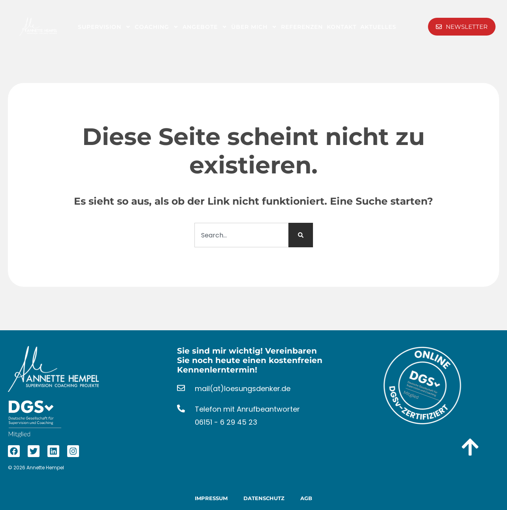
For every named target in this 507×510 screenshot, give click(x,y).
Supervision (104, 27)
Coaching (157, 27)
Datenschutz (264, 498)
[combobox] (241, 235)
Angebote (205, 27)
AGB (306, 498)
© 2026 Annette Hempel (36, 467)
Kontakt (341, 26)
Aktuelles (378, 26)
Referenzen (302, 26)
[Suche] (300, 235)
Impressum (211, 498)
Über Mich (254, 27)
